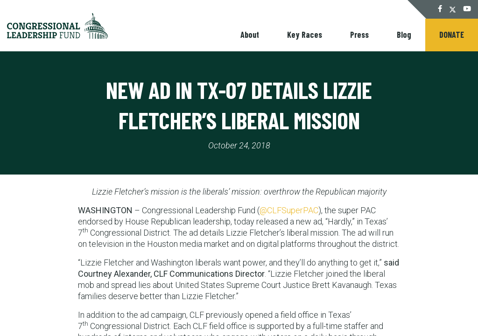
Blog (404, 34)
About (249, 34)
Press (359, 34)
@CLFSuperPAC (289, 210)
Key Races (304, 34)
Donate (451, 34)
